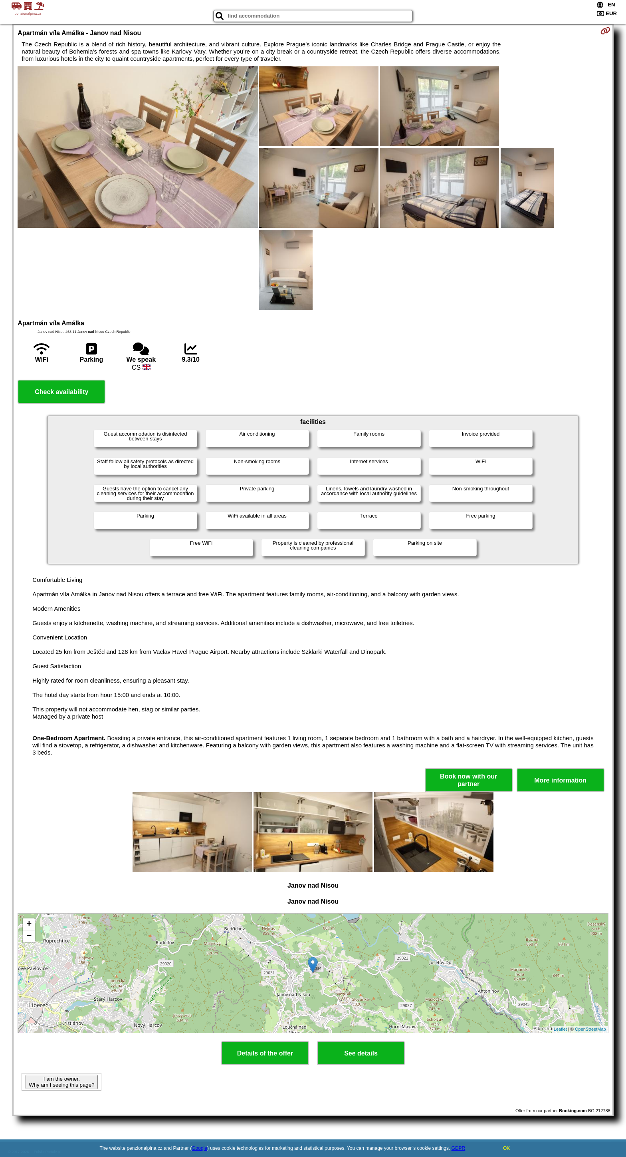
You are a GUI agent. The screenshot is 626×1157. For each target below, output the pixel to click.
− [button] (29, 936)
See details (361, 1053)
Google (199, 1148)
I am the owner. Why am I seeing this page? (61, 1082)
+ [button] (29, 924)
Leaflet (560, 1029)
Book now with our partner (468, 780)
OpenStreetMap (590, 1029)
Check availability (61, 391)
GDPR (459, 1148)
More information (560, 780)
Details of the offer (265, 1053)
